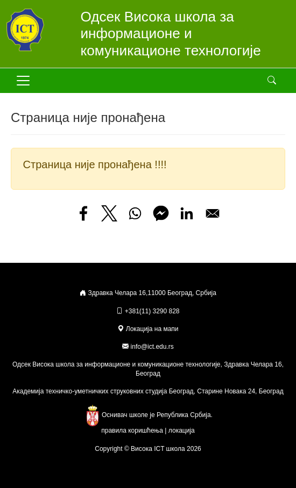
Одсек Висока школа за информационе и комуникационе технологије (171, 34)
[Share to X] (109, 213)
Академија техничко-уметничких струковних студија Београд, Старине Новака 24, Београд (147, 391)
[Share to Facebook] (83, 213)
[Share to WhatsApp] (135, 213)
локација (181, 430)
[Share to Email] (212, 213)
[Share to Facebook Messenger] (161, 213)
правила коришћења (132, 430)
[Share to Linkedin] (187, 213)
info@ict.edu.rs (152, 346)
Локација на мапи (147, 329)
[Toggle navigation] (23, 80)
